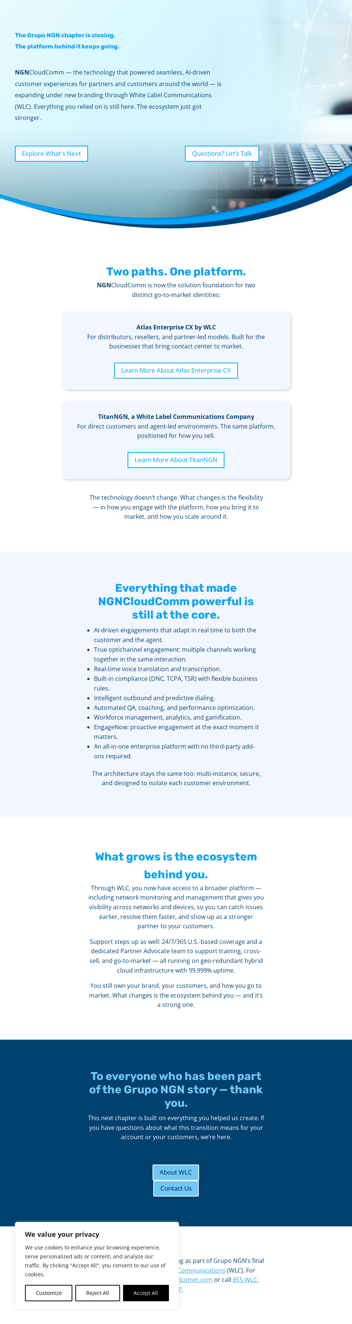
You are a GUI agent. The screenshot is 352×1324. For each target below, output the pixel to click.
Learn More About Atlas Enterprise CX (176, 370)
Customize (49, 1292)
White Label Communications (184, 1270)
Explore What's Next (51, 153)
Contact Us (176, 1188)
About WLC (176, 1172)
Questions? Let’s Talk (222, 153)
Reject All (97, 1292)
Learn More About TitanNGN (176, 459)
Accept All (145, 1292)
